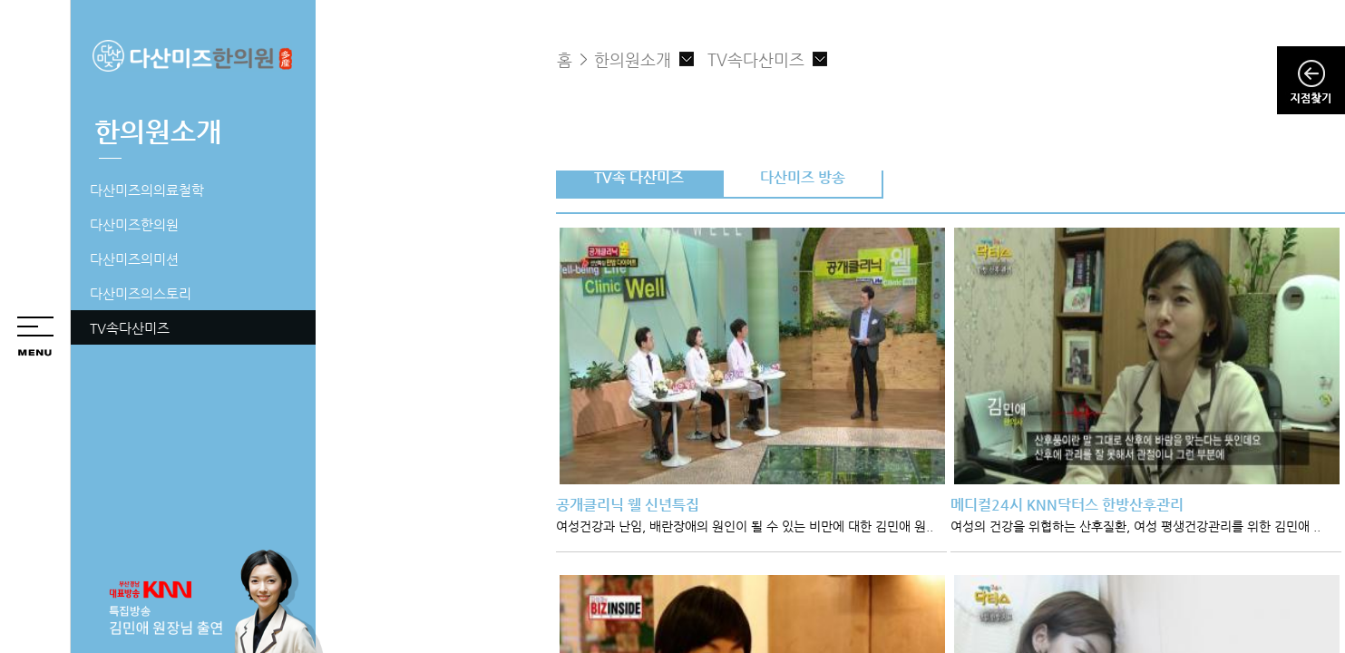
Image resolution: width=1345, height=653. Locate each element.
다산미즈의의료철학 (147, 190)
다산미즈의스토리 (140, 293)
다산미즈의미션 (134, 259)
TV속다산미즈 (130, 328)
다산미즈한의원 (134, 224)
